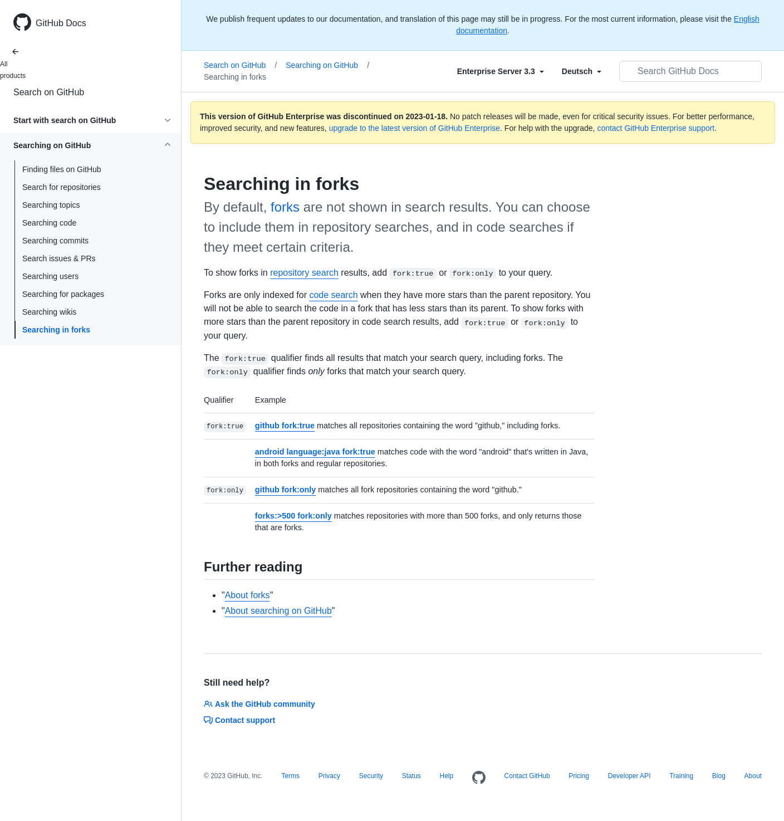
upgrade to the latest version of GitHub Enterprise (414, 128)
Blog (719, 776)
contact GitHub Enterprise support (655, 128)
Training (681, 776)
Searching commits (55, 240)
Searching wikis (49, 311)
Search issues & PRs (59, 258)
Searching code (49, 222)
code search (333, 295)
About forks (247, 595)
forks (285, 206)
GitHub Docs (61, 23)
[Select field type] (500, 71)
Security (371, 776)
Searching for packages (63, 294)
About (753, 776)
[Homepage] (479, 778)
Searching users (50, 276)
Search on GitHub (48, 92)
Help (447, 776)
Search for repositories (61, 187)
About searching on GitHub (278, 610)
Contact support (239, 720)
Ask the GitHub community (259, 704)
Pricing (579, 776)
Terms (290, 776)
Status (411, 776)
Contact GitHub (527, 776)
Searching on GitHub (327, 65)
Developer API (629, 776)
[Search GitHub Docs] (690, 71)
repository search (304, 272)
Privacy (329, 776)
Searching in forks (56, 329)
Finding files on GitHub (61, 169)
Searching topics (51, 205)
